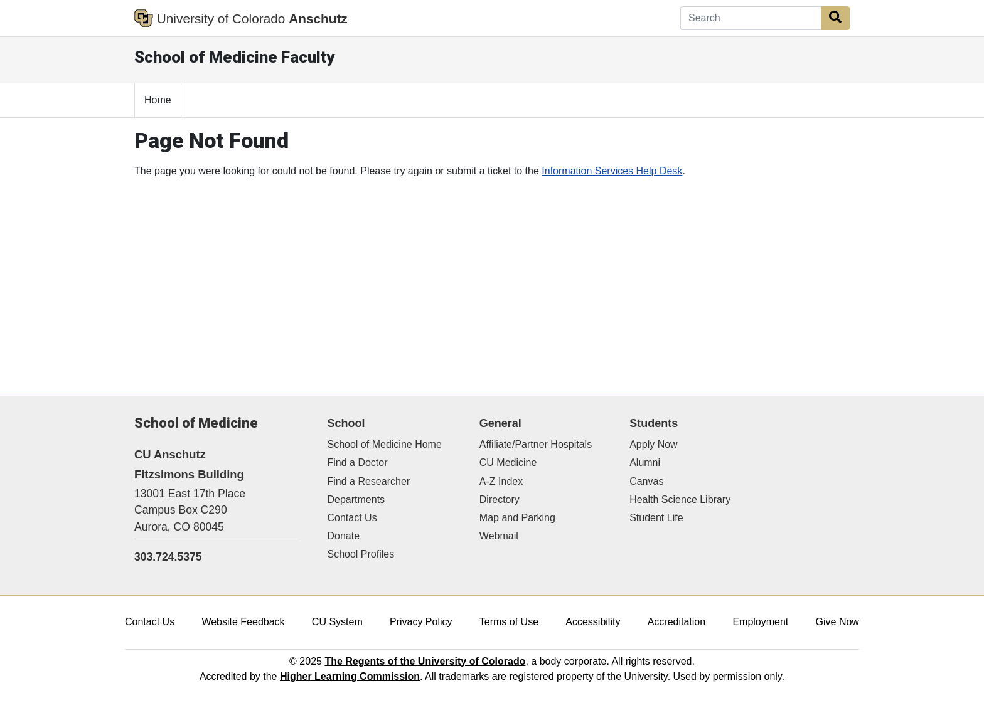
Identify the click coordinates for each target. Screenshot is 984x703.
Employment (760, 621)
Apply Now (653, 444)
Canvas (646, 481)
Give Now (837, 621)
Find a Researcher (369, 481)
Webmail (498, 536)
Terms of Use (508, 621)
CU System (337, 621)
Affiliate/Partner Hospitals (535, 444)
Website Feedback (242, 621)
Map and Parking (517, 517)
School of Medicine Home (385, 444)
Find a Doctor (358, 462)
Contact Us (352, 517)
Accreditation (677, 621)
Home (157, 100)
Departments (356, 499)
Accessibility (592, 621)
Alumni (644, 462)
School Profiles (361, 554)
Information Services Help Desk (612, 171)
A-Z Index (501, 481)
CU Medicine (508, 462)
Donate (344, 536)
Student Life (656, 517)
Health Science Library (679, 499)
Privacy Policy (421, 621)
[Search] (750, 18)
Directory (499, 499)
